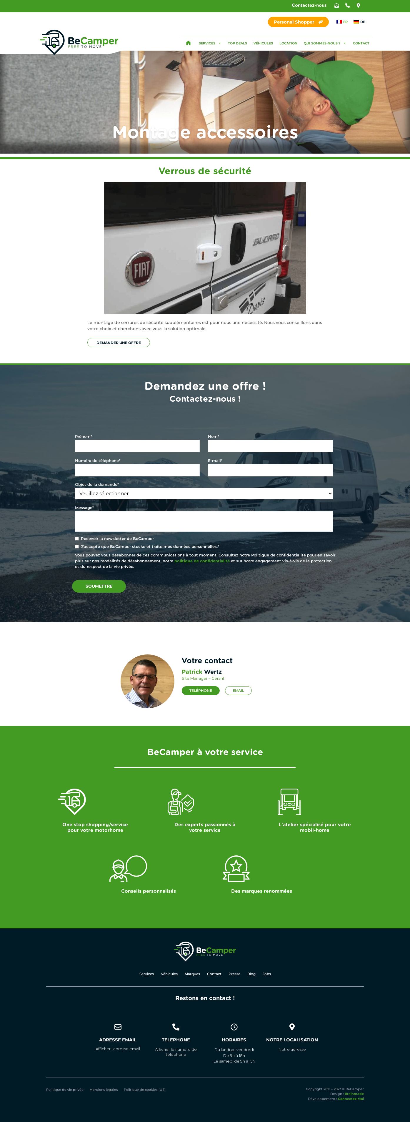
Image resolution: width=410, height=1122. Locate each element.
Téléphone (200, 690)
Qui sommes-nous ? (325, 43)
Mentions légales (103, 1090)
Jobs (267, 974)
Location (288, 43)
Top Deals (237, 43)
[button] (336, 5)
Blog (251, 974)
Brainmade (354, 1094)
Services (210, 43)
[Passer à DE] (359, 22)
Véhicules (263, 43)
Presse (234, 974)
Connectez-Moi (351, 1099)
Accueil (188, 43)
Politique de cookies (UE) (145, 1090)
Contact (361, 43)
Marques (192, 974)
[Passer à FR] (342, 22)
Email (238, 690)
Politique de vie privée (65, 1090)
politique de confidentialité (202, 560)
